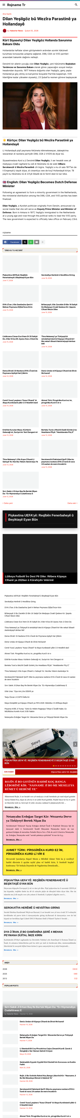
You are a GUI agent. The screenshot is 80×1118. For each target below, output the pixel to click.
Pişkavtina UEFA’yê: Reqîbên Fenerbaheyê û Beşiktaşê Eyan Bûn (18, 276)
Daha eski (72, 503)
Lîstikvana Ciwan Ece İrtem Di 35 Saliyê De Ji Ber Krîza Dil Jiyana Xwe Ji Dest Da (20, 337)
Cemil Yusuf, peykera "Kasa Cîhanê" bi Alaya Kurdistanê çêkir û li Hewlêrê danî (20, 401)
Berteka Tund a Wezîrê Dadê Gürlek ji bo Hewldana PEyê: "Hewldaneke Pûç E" (59, 431)
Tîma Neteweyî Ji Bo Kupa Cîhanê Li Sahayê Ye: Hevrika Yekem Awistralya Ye (20, 460)
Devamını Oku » (12, 807)
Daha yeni (8, 503)
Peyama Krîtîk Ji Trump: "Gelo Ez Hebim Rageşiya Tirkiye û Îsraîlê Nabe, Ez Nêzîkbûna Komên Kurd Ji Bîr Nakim (36, 710)
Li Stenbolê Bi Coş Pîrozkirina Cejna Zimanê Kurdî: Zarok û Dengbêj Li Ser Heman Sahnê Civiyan (46, 1049)
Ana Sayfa (7, 14)
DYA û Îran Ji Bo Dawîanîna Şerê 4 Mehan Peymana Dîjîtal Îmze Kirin (17, 305)
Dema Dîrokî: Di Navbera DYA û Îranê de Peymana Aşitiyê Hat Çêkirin (20, 372)
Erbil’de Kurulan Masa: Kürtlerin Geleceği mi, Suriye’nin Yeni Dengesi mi (20, 431)
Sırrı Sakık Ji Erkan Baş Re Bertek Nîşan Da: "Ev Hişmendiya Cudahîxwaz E (20, 492)
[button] (3, 5)
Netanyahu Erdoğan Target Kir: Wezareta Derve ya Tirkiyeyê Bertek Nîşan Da (36, 717)
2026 (40, 969)
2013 (40, 978)
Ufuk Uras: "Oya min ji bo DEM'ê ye (19, 691)
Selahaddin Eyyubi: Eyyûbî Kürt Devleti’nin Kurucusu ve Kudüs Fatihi (48, 1063)
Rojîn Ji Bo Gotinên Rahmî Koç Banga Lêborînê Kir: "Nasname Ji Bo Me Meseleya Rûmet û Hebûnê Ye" (48, 1076)
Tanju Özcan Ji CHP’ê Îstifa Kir (17, 697)
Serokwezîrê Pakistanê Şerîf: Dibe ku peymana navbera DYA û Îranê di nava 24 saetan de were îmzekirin (58, 461)
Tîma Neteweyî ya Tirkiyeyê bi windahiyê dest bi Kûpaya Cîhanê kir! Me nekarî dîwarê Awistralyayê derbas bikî (58, 340)
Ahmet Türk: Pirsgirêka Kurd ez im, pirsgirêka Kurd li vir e (56, 401)
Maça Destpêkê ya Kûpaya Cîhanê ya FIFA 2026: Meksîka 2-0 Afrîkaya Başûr (36, 703)
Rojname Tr (16, 5)
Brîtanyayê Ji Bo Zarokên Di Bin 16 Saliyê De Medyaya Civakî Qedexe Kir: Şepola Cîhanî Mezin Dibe (59, 306)
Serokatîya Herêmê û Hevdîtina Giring (58, 275)
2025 (40, 973)
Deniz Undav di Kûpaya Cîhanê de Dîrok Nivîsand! (59, 372)
